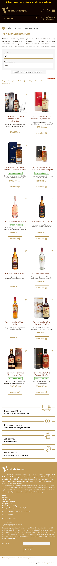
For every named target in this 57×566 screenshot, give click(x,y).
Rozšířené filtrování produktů (28, 72)
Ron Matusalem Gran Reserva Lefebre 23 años (15, 168)
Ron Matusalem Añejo (15, 273)
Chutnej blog (38, 492)
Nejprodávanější (8, 81)
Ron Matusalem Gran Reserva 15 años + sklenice (15, 118)
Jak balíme (6, 499)
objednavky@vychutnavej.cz (12, 525)
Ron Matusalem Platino (42, 273)
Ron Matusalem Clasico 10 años (15, 323)
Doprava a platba (8, 501)
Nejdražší (32, 81)
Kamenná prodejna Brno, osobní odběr (16, 511)
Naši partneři (7, 504)
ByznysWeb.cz (49, 563)
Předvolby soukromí (9, 558)
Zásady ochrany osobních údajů (14, 508)
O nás (4, 495)
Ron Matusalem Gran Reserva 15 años (42, 323)
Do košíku (41, 133)
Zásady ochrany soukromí (27, 558)
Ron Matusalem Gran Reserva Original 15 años (42, 117)
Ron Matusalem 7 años (42, 221)
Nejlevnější (22, 81)
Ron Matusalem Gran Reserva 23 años (42, 374)
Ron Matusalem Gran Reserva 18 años (15, 374)
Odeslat (28, 550)
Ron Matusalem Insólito (15, 221)
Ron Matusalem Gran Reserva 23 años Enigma (42, 168)
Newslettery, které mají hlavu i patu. (16, 528)
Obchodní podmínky (9, 506)
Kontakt (5, 497)
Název (42, 81)
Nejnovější (6, 84)
